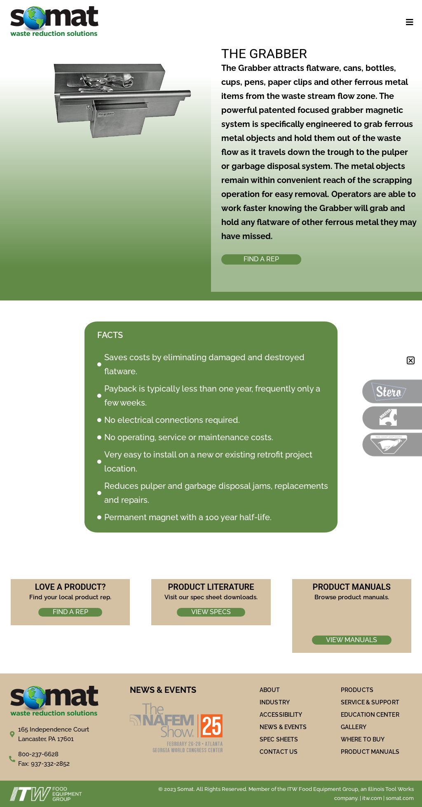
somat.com (400, 798)
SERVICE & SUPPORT (370, 702)
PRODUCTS (357, 690)
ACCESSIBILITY (281, 714)
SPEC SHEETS (279, 739)
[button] (411, 360)
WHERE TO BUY (362, 739)
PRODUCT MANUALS (370, 751)
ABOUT (270, 690)
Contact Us (279, 751)
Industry (275, 702)
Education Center (370, 714)
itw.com (372, 798)
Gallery (353, 727)
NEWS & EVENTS (283, 727)
